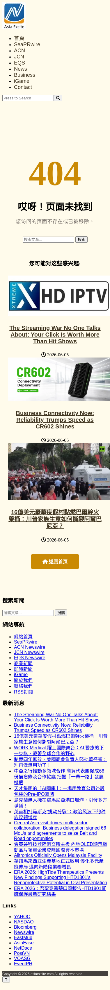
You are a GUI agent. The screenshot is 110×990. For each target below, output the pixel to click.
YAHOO (22, 916)
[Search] (58, 98)
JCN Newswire (29, 652)
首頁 (19, 38)
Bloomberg (25, 927)
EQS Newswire (29, 657)
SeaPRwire (27, 44)
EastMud (23, 937)
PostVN (22, 953)
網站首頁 (23, 636)
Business (24, 75)
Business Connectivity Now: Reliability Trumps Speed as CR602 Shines (55, 420)
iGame (21, 81)
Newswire (24, 932)
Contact (23, 87)
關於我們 (23, 680)
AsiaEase (24, 942)
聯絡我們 (23, 686)
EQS (19, 63)
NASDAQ (24, 921)
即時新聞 (23, 669)
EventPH (23, 963)
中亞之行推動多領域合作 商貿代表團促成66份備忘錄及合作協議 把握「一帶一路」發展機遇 (59, 777)
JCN (19, 57)
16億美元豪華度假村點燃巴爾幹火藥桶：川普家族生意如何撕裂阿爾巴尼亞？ (55, 519)
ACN (19, 50)
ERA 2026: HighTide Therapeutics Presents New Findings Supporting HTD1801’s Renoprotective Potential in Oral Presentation (60, 877)
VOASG (22, 958)
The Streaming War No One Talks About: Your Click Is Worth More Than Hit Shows (54, 334)
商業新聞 (23, 663)
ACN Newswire (29, 647)
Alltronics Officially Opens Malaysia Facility (58, 855)
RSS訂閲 (23, 691)
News (20, 69)
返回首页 (55, 561)
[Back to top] (6, 979)
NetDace (23, 948)
